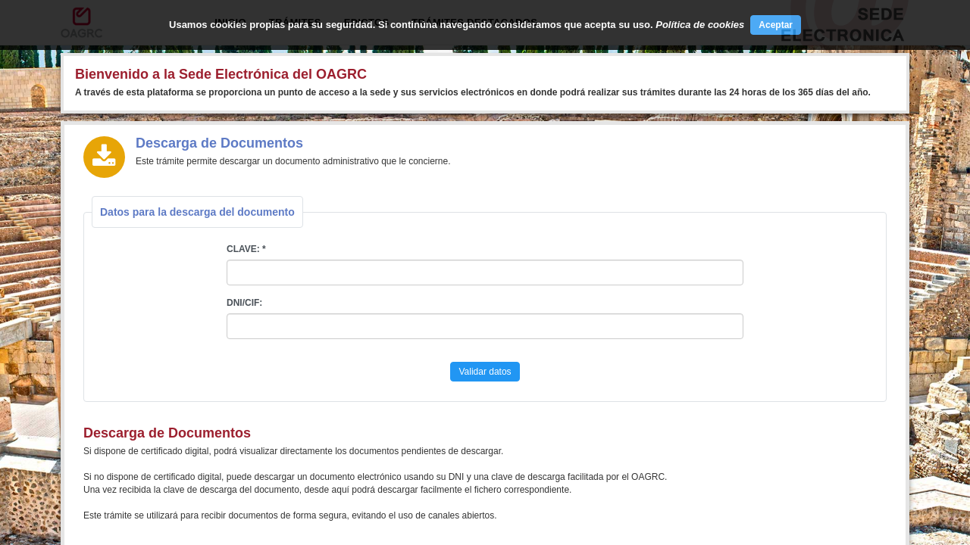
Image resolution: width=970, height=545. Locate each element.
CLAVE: (243, 249)
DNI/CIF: (244, 302)
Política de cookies (700, 24)
